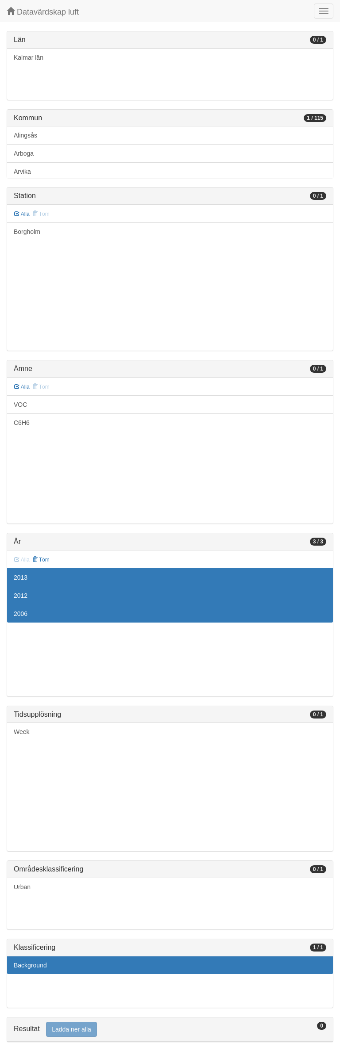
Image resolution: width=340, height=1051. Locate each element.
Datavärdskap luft (43, 11)
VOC (20, 404)
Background (30, 965)
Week (22, 731)
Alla (22, 214)
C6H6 (22, 422)
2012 (20, 595)
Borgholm (27, 231)
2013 (20, 577)
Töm (41, 560)
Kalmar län (28, 57)
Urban (22, 886)
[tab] (170, 1029)
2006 (20, 613)
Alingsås (25, 135)
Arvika (22, 171)
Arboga (24, 153)
